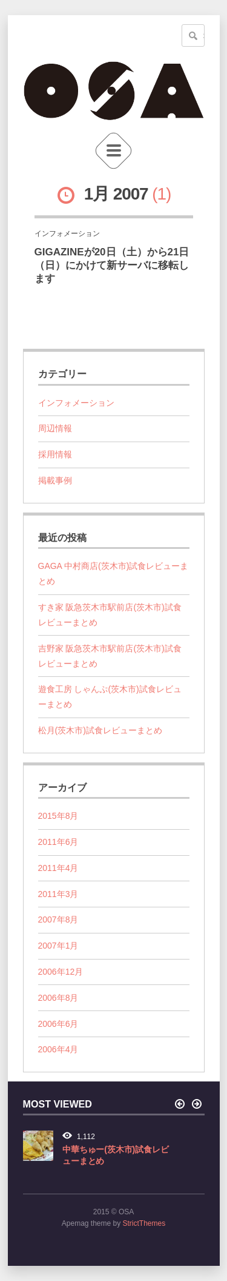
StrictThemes (144, 1223)
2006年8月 (58, 998)
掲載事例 (55, 480)
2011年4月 (58, 868)
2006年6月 (58, 1024)
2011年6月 (58, 842)
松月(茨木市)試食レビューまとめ (100, 730)
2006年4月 (58, 1049)
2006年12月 (61, 972)
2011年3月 (58, 894)
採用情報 (55, 454)
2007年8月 (58, 919)
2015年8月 (58, 816)
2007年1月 (58, 945)
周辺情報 (55, 428)
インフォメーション (76, 403)
